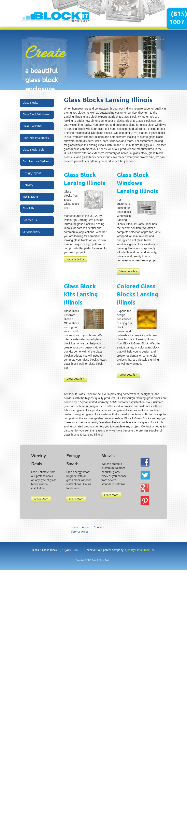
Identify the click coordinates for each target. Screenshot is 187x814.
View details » (75, 259)
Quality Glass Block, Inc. (140, 550)
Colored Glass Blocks (36, 138)
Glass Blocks (30, 102)
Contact (99, 527)
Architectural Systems (37, 161)
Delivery (28, 185)
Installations (30, 196)
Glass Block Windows (36, 114)
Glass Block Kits (32, 126)
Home (74, 527)
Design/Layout (32, 173)
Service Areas (31, 232)
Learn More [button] (41, 499)
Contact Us (30, 220)
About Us (28, 208)
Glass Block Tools (33, 149)
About (86, 527)
